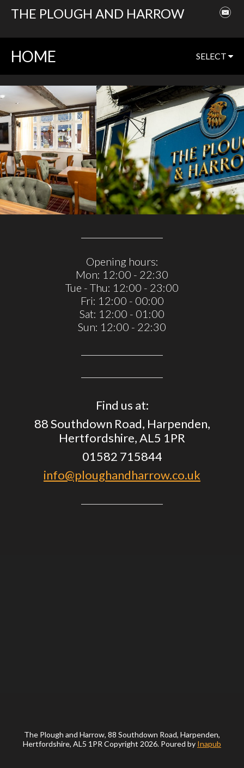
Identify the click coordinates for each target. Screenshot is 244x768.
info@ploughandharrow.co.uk (122, 474)
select (214, 56)
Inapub (209, 743)
